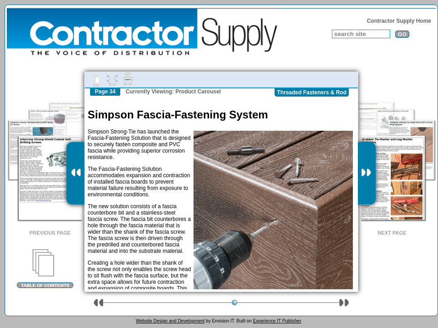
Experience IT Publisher (276, 320)
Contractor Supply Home (399, 21)
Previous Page (50, 233)
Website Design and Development (170, 320)
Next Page (392, 233)
